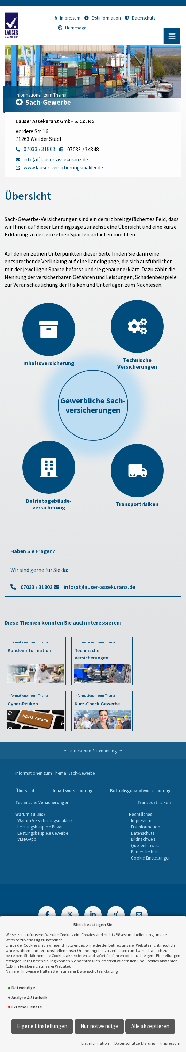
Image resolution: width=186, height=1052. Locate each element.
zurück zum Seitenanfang (93, 751)
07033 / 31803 (37, 586)
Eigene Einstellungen (42, 1026)
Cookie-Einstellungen (151, 858)
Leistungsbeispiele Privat (40, 827)
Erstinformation (95, 1043)
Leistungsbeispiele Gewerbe (42, 833)
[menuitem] (25, 791)
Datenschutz (140, 18)
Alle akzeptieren (150, 1026)
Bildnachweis (143, 839)
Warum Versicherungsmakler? (45, 820)
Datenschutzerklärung (134, 1043)
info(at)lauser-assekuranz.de (99, 586)
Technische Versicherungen (42, 802)
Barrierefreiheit (144, 851)
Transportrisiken (154, 802)
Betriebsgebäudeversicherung (140, 790)
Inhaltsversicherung (73, 790)
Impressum (170, 1043)
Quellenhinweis (145, 845)
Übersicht (25, 790)
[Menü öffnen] (172, 36)
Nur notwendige (99, 1026)
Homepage (72, 27)
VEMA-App (26, 839)
